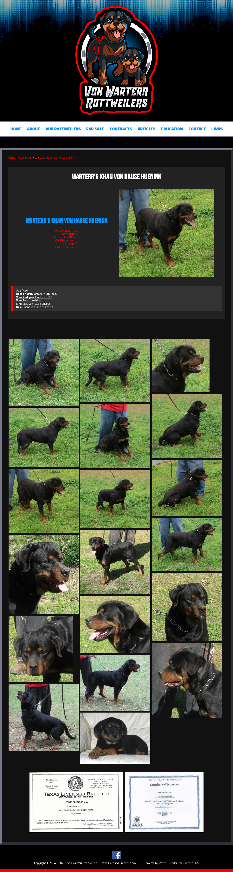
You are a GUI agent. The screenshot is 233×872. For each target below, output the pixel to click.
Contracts (121, 129)
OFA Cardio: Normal (67, 234)
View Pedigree (25, 297)
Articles (147, 129)
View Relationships (28, 300)
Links (217, 129)
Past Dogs (25, 157)
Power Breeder (168, 863)
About (33, 129)
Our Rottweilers (63, 129)
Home (16, 129)
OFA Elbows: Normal (66, 240)
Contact (197, 129)
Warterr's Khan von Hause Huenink (56, 157)
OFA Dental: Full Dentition (66, 237)
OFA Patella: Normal (66, 247)
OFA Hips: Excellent (67, 244)
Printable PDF (43, 297)
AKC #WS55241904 (66, 231)
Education (172, 129)
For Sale (95, 129)
